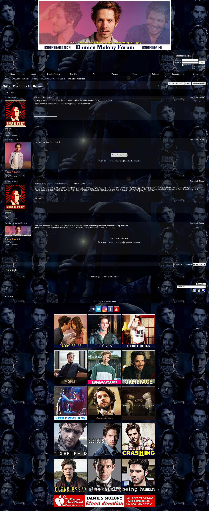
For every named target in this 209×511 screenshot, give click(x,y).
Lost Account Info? (197, 68)
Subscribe (201, 284)
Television (74, 74)
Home (12, 74)
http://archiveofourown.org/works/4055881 (51, 183)
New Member (199, 67)
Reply (187, 83)
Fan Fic (61, 79)
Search (196, 74)
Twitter (110, 161)
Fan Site (102, 161)
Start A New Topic (176, 83)
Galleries (155, 74)
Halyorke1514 (88, 183)
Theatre (115, 74)
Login (202, 63)
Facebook (128, 161)
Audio (135, 74)
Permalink (194, 97)
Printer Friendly (199, 83)
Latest (33, 74)
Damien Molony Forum (16, 223)
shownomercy (11, 97)
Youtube (137, 161)
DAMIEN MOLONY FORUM (43, 79)
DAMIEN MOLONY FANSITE (16, 79)
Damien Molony (53, 74)
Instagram (119, 161)
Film (94, 74)
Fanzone (175, 74)
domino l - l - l (11, 139)
